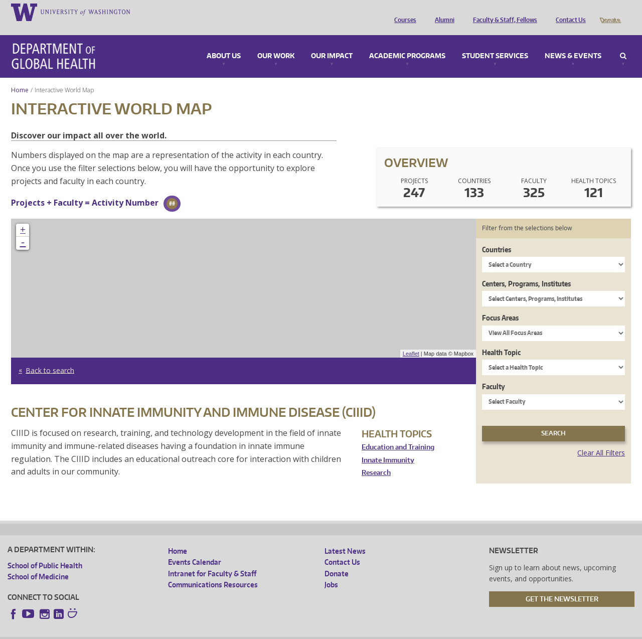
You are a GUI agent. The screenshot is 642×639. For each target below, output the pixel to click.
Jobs (331, 570)
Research (376, 458)
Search (623, 42)
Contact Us (568, 12)
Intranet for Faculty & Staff (212, 559)
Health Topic (501, 338)
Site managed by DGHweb (240, 631)
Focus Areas (500, 303)
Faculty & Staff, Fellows (502, 12)
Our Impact (332, 42)
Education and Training (398, 433)
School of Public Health (45, 551)
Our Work (275, 42)
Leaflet (411, 340)
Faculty (493, 372)
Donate (609, 12)
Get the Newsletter (562, 585)
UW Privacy (140, 631)
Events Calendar (194, 548)
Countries (496, 235)
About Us (224, 42)
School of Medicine (38, 562)
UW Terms (181, 631)
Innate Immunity (388, 446)
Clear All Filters (601, 438)
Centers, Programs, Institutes (526, 269)
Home (20, 76)
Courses (403, 12)
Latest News (345, 537)
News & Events (573, 42)
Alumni (442, 12)
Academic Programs (407, 42)
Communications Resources (213, 570)
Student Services (495, 42)
